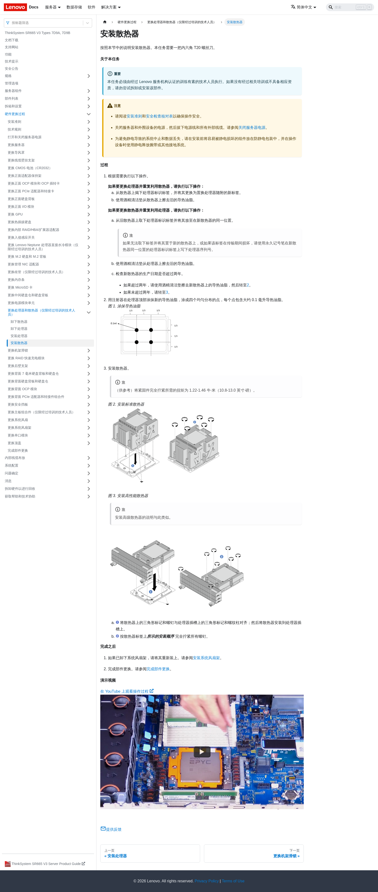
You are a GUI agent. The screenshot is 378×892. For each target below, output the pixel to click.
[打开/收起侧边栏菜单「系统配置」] (88, 466)
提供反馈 (111, 829)
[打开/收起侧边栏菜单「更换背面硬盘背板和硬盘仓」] (88, 381)
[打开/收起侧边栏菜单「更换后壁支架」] (88, 366)
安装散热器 (19, 343)
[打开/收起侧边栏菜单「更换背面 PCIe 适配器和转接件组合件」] (88, 397)
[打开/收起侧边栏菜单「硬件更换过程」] (88, 114)
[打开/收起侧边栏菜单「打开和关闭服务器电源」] (88, 137)
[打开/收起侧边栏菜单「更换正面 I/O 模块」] (88, 207)
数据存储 (74, 7)
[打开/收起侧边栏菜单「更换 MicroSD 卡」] (88, 287)
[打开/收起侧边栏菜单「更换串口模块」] (88, 435)
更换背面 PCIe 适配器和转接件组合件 (36, 397)
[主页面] (104, 22)
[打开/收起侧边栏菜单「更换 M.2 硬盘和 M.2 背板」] (88, 257)
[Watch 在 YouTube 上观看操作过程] (202, 752)
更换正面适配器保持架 (24, 176)
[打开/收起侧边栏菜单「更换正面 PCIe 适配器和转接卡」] (88, 191)
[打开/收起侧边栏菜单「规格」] (88, 76)
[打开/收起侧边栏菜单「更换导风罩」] (88, 153)
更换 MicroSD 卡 (20, 287)
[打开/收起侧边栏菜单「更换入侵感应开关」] (88, 238)
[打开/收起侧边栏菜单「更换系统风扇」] (88, 420)
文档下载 (11, 40)
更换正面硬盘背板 (21, 199)
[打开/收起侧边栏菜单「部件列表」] (88, 99)
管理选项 (11, 83)
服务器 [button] (51, 7)
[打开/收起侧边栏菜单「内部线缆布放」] (88, 458)
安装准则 (14, 122)
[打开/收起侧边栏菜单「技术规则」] (88, 129)
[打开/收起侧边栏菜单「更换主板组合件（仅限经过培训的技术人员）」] (88, 412)
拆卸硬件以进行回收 (20, 489)
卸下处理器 (19, 329)
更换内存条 (16, 280)
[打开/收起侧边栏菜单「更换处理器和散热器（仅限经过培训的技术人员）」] (88, 312)
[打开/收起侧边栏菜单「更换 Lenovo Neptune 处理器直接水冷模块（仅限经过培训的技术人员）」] (88, 247)
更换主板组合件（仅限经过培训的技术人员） (41, 412)
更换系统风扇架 (19, 427)
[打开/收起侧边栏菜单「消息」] (88, 481)
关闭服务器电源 (251, 127)
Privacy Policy (207, 881)
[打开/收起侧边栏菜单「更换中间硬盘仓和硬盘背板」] (88, 295)
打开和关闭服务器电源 (24, 137)
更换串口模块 (18, 435)
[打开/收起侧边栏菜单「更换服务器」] (88, 145)
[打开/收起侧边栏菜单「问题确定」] (88, 473)
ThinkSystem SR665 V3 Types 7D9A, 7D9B (37, 33)
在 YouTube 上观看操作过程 (127, 691)
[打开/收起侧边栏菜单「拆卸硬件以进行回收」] (88, 489)
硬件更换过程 (15, 114)
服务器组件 (13, 91)
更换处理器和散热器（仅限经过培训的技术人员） (41, 312)
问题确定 (11, 473)
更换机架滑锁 (18, 350)
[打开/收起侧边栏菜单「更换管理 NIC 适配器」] (88, 264)
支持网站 (11, 47)
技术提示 (11, 61)
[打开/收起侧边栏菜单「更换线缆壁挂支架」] (88, 160)
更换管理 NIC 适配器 (23, 264)
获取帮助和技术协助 (20, 496)
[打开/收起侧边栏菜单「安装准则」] (88, 122)
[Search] (350, 7)
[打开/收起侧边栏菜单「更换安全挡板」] (88, 404)
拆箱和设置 (13, 106)
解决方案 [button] (109, 7)
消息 (8, 481)
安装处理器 (19, 336)
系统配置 (11, 465)
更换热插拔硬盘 (19, 222)
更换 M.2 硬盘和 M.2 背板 (27, 256)
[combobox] (12, 23)
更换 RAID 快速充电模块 (26, 358)
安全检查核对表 (159, 116)
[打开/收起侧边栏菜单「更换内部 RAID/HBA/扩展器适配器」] (88, 230)
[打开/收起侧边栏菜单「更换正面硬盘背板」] (88, 199)
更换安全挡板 (18, 404)
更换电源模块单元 (21, 303)
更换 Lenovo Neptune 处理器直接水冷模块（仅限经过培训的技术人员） (43, 247)
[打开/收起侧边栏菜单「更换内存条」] (88, 280)
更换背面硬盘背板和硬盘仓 (28, 381)
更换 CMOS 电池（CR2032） (30, 168)
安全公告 (11, 68)
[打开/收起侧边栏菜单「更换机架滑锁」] (88, 350)
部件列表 (11, 98)
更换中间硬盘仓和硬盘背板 (28, 295)
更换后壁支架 (18, 366)
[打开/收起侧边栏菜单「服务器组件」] (88, 91)
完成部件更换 (18, 450)
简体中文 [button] (301, 7)
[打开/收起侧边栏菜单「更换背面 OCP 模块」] (88, 389)
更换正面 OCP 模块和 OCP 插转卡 (34, 183)
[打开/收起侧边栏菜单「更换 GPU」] (88, 214)
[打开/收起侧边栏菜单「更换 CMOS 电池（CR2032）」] (88, 168)
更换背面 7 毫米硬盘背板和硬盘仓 (33, 373)
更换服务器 (16, 145)
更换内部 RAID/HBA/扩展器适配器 (33, 230)
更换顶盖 (14, 443)
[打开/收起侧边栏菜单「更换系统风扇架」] (88, 428)
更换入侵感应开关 (21, 237)
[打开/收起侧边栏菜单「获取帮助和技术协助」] (88, 496)
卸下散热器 (19, 322)
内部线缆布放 (15, 458)
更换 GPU (15, 214)
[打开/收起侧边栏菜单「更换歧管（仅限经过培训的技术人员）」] (88, 272)
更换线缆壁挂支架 (21, 160)
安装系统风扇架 (206, 658)
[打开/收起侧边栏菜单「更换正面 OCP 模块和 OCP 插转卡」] (88, 183)
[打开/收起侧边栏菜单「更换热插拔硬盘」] (88, 222)
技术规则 (14, 129)
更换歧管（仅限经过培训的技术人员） (36, 272)
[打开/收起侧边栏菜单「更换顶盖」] (88, 443)
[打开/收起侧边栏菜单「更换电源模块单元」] (88, 303)
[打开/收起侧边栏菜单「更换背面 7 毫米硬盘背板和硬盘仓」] (88, 374)
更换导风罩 (16, 152)
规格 (8, 76)
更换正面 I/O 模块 (21, 206)
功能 (8, 54)
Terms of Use (233, 881)
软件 (91, 7)
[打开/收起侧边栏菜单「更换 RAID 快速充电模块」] (88, 358)
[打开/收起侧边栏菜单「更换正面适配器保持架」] (88, 176)
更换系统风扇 (18, 420)
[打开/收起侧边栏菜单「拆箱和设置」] (88, 106)
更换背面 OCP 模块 (22, 389)
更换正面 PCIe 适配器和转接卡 (31, 191)
